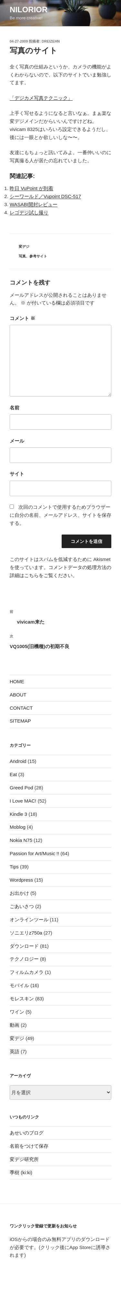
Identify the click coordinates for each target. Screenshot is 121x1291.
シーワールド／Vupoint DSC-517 (45, 196)
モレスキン (22, 998)
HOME (17, 681)
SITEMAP (20, 721)
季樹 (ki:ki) (21, 1172)
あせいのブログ (27, 1133)
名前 (14, 407)
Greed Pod (21, 787)
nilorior (28, 9)
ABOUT (18, 694)
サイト (17, 473)
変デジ (24, 246)
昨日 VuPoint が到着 (31, 188)
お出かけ (19, 893)
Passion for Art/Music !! (34, 853)
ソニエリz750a (26, 933)
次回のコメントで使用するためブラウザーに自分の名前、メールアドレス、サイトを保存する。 (60, 515)
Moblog (17, 827)
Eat (13, 774)
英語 (14, 1051)
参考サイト (38, 256)
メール (17, 441)
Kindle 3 (18, 814)
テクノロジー (24, 959)
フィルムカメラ (27, 972)
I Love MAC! (23, 801)
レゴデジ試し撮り (29, 212)
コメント (22, 318)
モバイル (19, 985)
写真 (22, 256)
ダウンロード (24, 946)
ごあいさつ (22, 906)
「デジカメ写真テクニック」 (41, 98)
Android (18, 761)
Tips (14, 866)
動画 (14, 1025)
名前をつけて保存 (29, 1146)
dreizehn (51, 41)
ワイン (17, 1012)
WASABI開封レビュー (33, 204)
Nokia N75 (21, 840)
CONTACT (21, 708)
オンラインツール (29, 919)
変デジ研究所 (24, 1159)
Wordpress (21, 880)
